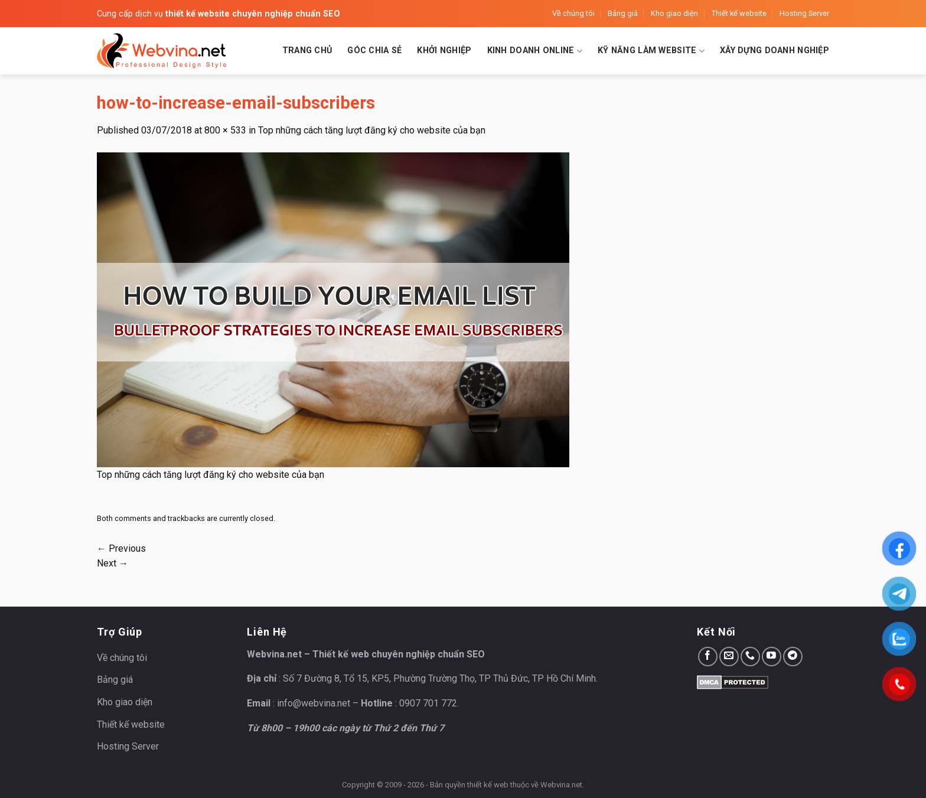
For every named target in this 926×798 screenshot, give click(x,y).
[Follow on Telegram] (793, 656)
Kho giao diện (674, 13)
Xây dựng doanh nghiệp (774, 50)
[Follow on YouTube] (771, 656)
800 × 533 (225, 130)
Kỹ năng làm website (651, 51)
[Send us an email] (729, 656)
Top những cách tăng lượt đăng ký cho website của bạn (371, 130)
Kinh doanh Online (534, 51)
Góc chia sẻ (374, 50)
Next (112, 563)
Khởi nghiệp (444, 50)
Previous (121, 548)
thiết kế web (487, 784)
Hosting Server (804, 13)
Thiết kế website (739, 13)
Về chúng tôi (573, 13)
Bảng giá (623, 13)
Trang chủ (307, 50)
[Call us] (750, 656)
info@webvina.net (313, 703)
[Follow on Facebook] (708, 656)
